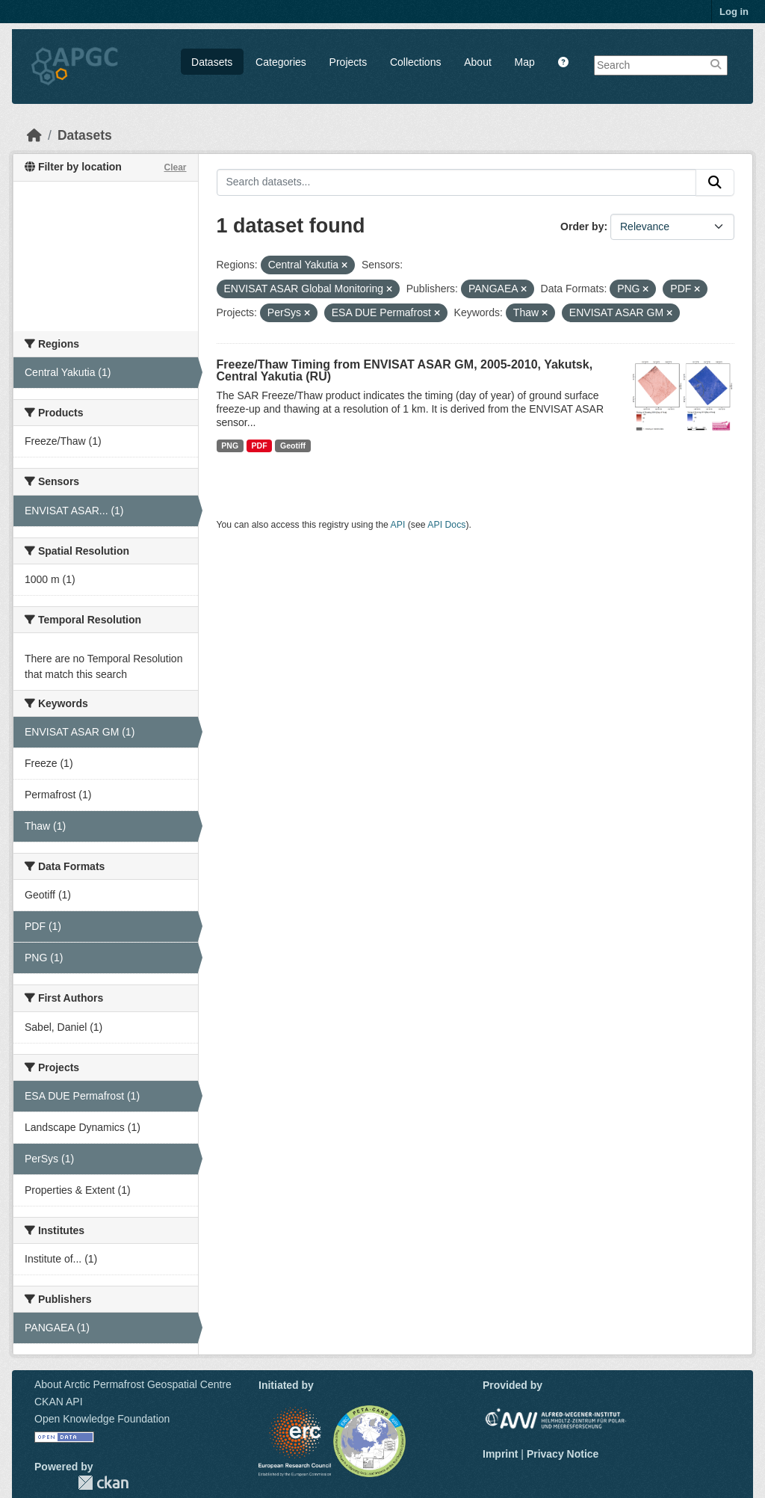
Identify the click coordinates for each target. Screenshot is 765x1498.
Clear (175, 167)
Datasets (211, 62)
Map (525, 62)
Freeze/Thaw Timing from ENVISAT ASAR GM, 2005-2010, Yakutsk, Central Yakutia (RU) (405, 370)
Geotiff (293, 445)
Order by (582, 226)
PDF (259, 445)
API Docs (446, 525)
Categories (280, 62)
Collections (415, 62)
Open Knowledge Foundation (102, 1419)
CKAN (103, 1483)
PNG (229, 445)
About (478, 62)
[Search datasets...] (457, 182)
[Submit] (715, 182)
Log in (734, 11)
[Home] (34, 135)
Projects (348, 62)
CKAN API (58, 1402)
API (398, 525)
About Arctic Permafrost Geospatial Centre (133, 1384)
